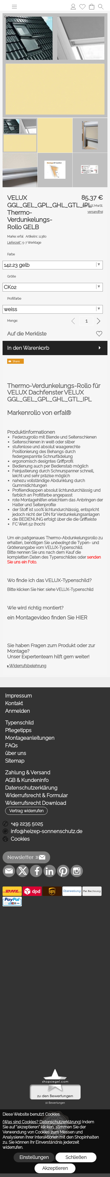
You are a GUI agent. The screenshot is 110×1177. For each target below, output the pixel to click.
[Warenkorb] (91, 6)
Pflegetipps (18, 730)
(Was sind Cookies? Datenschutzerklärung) (42, 1122)
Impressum (18, 696)
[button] (14, 6)
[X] (22, 871)
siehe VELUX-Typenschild (69, 589)
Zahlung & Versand (27, 772)
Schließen (75, 1157)
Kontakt (14, 703)
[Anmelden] (73, 6)
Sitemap (14, 761)
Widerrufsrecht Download (35, 803)
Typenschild (19, 723)
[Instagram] (76, 871)
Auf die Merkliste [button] (27, 334)
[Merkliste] (82, 6)
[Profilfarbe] (53, 309)
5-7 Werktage (24, 242)
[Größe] (53, 287)
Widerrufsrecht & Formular (36, 795)
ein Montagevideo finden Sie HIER (47, 618)
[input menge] (86, 320)
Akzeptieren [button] (55, 1168)
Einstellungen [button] (34, 1157)
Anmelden (17, 711)
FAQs (11, 746)
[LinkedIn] (49, 871)
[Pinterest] (63, 871)
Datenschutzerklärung (31, 788)
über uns (15, 753)
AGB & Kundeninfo (27, 780)
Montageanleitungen (29, 738)
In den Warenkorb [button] (28, 348)
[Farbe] (53, 265)
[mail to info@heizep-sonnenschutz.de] (9, 871)
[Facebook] (36, 871)
